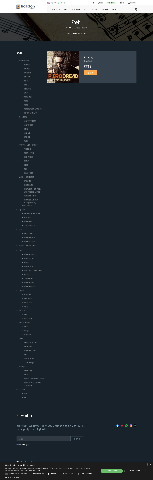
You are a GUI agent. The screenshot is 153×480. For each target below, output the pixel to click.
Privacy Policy (29, 462)
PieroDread (88, 61)
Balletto (26, 84)
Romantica (27, 72)
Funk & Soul (22, 310)
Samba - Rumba (29, 358)
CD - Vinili (22, 389)
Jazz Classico (28, 124)
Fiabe (26, 306)
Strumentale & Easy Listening (28, 144)
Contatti (114, 9)
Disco (26, 314)
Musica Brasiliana (29, 237)
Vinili (25, 393)
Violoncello (27, 148)
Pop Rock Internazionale (32, 213)
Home (68, 33)
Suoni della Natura (30, 195)
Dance (26, 326)
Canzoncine (27, 294)
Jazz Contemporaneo (30, 120)
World (20, 250)
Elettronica (27, 334)
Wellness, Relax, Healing (26, 176)
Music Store (56, 9)
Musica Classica (24, 60)
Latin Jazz (27, 136)
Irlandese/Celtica (29, 258)
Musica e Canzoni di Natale (27, 245)
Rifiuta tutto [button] (135, 471)
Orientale (27, 274)
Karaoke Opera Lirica (30, 112)
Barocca (27, 68)
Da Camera (27, 76)
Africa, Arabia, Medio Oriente (33, 270)
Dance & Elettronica (25, 322)
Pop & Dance (28, 233)
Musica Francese (29, 254)
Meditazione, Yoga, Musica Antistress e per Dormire (32, 190)
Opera (26, 100)
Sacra (26, 104)
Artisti (66, 9)
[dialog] (76, 471)
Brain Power (28, 370)
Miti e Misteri (28, 184)
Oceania (26, 262)
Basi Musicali (28, 156)
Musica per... (22, 366)
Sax (25, 168)
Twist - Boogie (29, 362)
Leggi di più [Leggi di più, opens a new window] (36, 470)
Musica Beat (28, 221)
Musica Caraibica (29, 241)
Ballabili (21, 338)
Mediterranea (28, 266)
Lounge (26, 330)
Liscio (26, 354)
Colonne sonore (29, 152)
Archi (26, 92)
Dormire (26, 374)
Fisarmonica (28, 346)
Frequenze (27, 180)
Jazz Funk (27, 132)
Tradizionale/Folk (29, 225)
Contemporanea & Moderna (33, 108)
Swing (26, 140)
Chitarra (26, 160)
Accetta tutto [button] (111, 471)
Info (90, 72)
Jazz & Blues (23, 116)
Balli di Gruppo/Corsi (30, 342)
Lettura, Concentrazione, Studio (34, 378)
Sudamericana (28, 278)
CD (25, 397)
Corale (26, 80)
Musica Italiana (29, 282)
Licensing (95, 9)
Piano (26, 164)
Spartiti (85, 9)
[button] (51, 477)
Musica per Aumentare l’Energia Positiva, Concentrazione (30, 202)
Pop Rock (22, 209)
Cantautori (27, 217)
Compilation (28, 96)
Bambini (21, 290)
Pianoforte (27, 88)
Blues (26, 128)
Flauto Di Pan (28, 172)
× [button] (150, 464)
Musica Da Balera (30, 350)
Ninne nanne (28, 298)
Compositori (76, 9)
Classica (27, 64)
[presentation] (33, 454)
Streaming (105, 9)
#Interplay (88, 57)
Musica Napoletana (30, 286)
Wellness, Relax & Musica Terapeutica (32, 384)
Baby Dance (28, 302)
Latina (20, 229)
